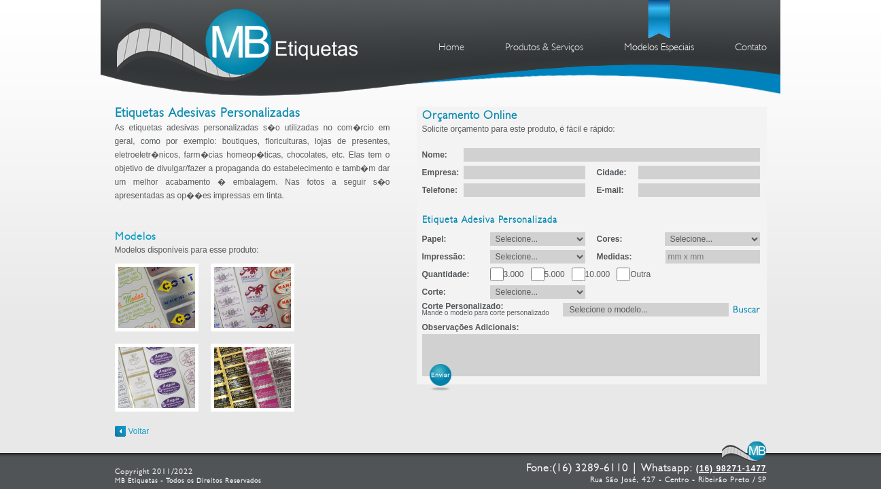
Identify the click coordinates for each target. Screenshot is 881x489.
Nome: (434, 155)
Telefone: (439, 190)
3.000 (514, 274)
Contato (751, 48)
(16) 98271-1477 (731, 468)
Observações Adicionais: (470, 327)
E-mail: (610, 190)
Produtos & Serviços (544, 48)
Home (451, 48)
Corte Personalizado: (485, 309)
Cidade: (612, 172)
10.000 (597, 274)
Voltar (139, 431)
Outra (640, 274)
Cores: (610, 239)
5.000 (555, 274)
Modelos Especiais (659, 48)
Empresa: (441, 172)
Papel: (434, 239)
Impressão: (444, 256)
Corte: (434, 292)
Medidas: (614, 256)
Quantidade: (446, 274)
